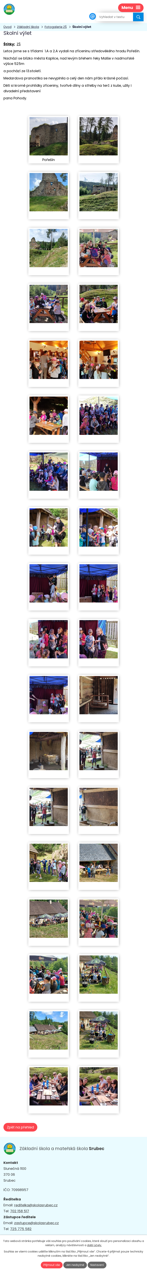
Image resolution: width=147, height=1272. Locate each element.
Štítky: (9, 44)
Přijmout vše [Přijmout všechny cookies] (51, 1265)
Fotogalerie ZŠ (56, 27)
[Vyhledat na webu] (111, 17)
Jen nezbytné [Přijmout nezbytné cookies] (75, 1265)
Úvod (7, 27)
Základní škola (28, 27)
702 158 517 (19, 1211)
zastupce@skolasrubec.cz (36, 1223)
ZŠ (19, 44)
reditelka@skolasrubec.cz (36, 1205)
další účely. (94, 1245)
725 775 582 (21, 1228)
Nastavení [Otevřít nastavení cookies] (97, 1265)
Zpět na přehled (20, 1127)
